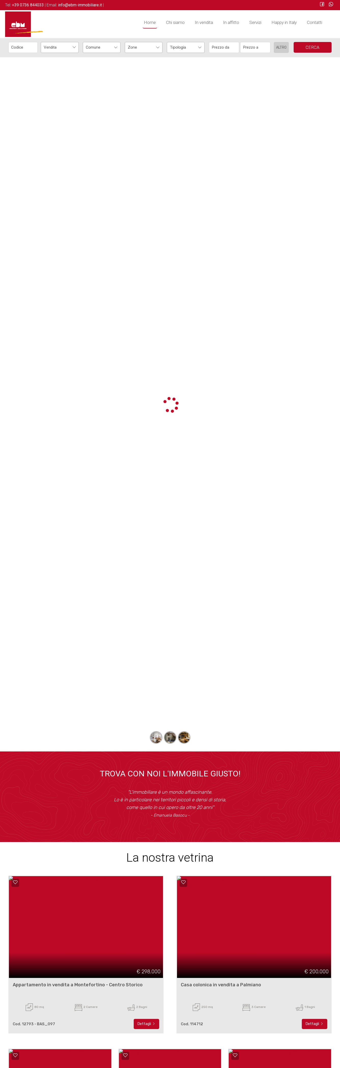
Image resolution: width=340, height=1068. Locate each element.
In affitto (231, 22)
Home (150, 22)
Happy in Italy (284, 22)
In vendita (204, 22)
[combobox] (59, 47)
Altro (281, 47)
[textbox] (98, 47)
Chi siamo (175, 22)
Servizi (255, 22)
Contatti (314, 22)
